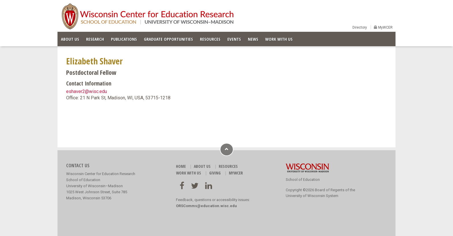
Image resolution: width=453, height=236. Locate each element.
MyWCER (385, 27)
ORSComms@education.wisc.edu (206, 206)
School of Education (303, 179)
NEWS (253, 39)
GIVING (215, 173)
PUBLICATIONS (124, 39)
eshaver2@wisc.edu (86, 91)
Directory (359, 27)
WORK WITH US (279, 39)
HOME (181, 166)
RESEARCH (95, 39)
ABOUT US (70, 39)
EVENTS (234, 39)
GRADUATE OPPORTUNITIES (168, 39)
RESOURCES (210, 39)
